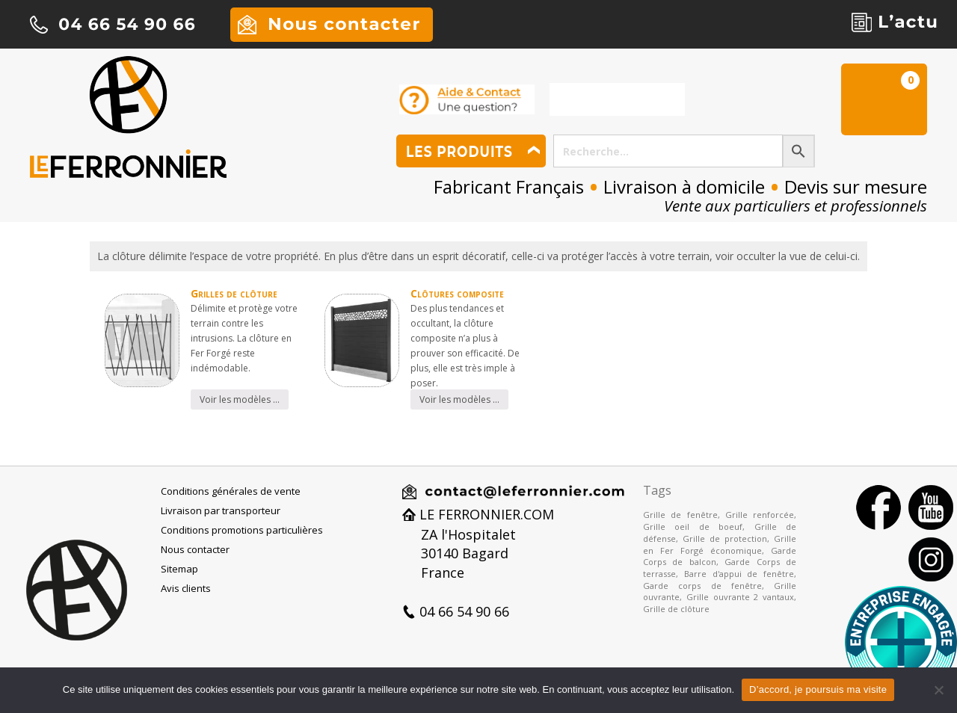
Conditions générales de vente (231, 491)
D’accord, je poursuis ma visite (818, 689)
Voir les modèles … (240, 399)
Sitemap (179, 568)
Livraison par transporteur (220, 510)
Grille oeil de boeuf (692, 526)
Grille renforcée (759, 514)
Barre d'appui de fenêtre (739, 573)
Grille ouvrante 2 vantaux (740, 596)
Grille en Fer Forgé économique (719, 544)
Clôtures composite (457, 293)
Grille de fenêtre (680, 514)
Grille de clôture (676, 608)
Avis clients (186, 588)
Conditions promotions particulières (242, 530)
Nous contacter (195, 549)
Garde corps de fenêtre (702, 585)
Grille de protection (725, 538)
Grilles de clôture (234, 293)
